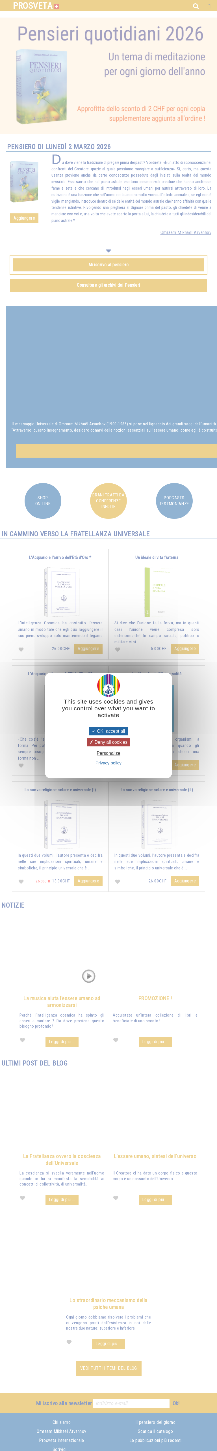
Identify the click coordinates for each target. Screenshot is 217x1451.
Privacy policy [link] (108, 762)
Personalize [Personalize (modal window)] (108, 753)
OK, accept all (108, 731)
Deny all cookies (108, 742)
